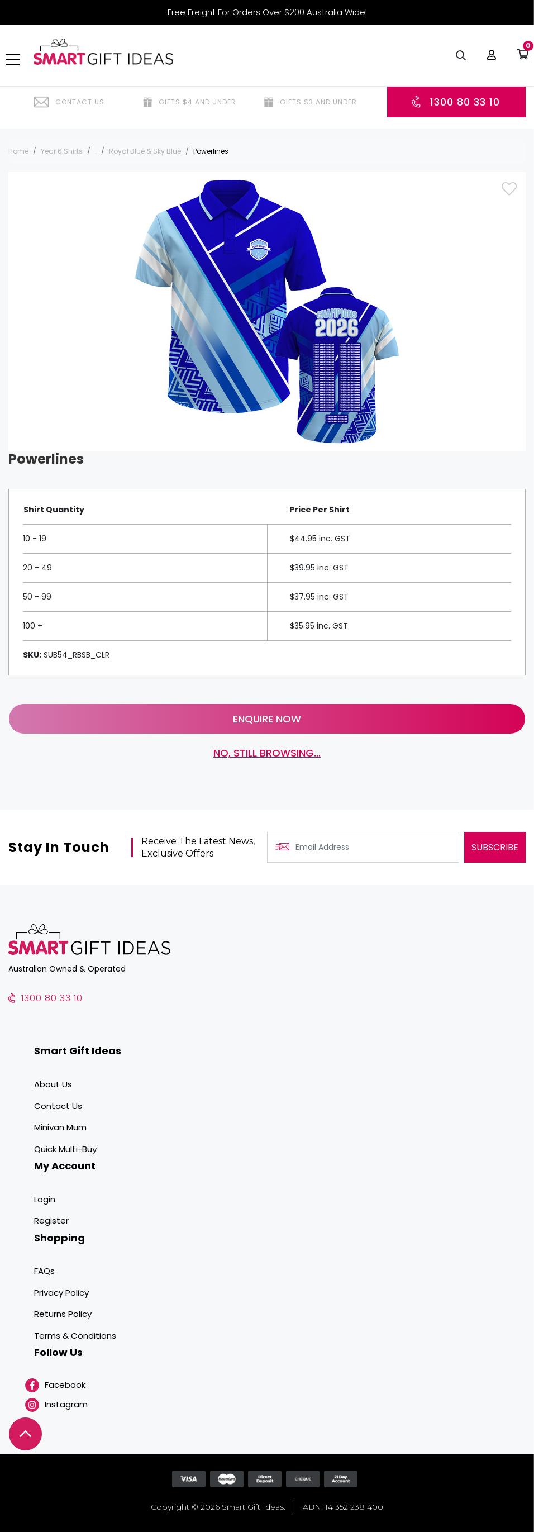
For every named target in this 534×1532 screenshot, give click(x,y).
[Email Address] (363, 847)
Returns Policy (63, 1314)
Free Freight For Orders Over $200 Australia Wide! (267, 12)
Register (51, 1220)
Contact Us (58, 1106)
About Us (53, 1084)
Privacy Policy (61, 1292)
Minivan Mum (60, 1127)
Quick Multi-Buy (65, 1149)
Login (44, 1199)
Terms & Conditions (75, 1335)
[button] (488, 61)
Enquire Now (267, 719)
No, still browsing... (267, 753)
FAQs (44, 1271)
